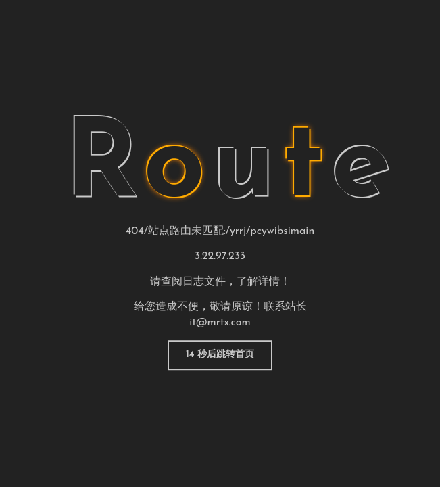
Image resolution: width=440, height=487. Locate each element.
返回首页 (220, 355)
